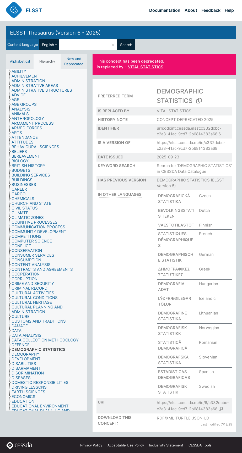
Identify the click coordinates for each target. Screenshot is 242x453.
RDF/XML (165, 418)
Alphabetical (20, 61)
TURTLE (183, 418)
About (191, 10)
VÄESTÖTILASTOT (176, 225)
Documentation (164, 10)
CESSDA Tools (200, 445)
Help (229, 10)
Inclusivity (166, 445)
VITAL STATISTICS (145, 67)
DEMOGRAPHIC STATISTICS (183, 180)
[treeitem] (21, 71)
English (48, 44)
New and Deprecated (73, 61)
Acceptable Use (125, 445)
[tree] (46, 240)
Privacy (91, 445)
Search (126, 44)
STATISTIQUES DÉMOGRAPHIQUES (175, 239)
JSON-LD (200, 418)
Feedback (211, 10)
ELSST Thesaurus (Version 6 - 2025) (55, 33)
